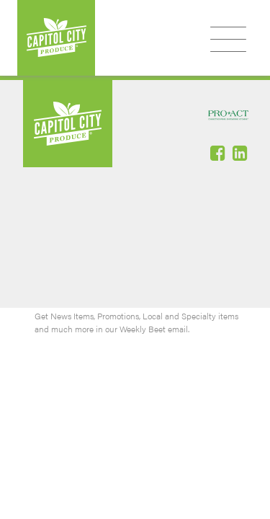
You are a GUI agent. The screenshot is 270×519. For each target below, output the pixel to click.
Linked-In (241, 152)
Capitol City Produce (56, 38)
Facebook (219, 152)
